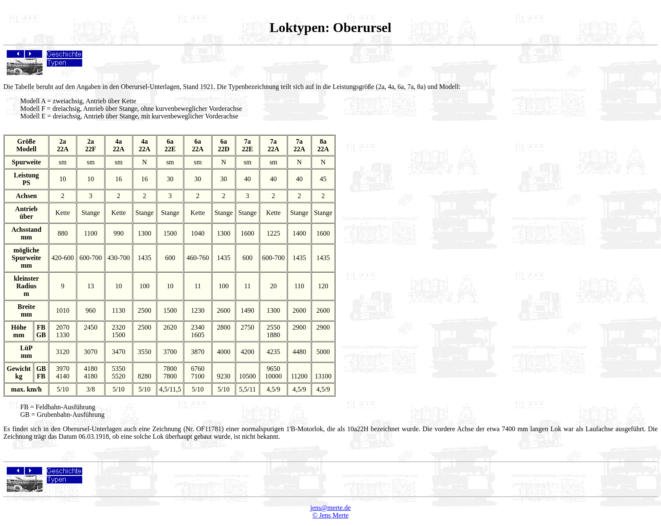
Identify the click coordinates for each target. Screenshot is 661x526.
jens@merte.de (330, 507)
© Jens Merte (330, 515)
